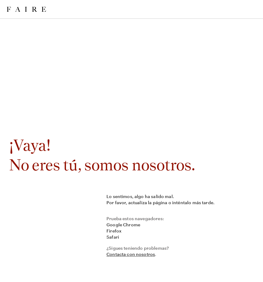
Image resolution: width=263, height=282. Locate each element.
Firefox (114, 230)
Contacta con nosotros (130, 254)
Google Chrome (123, 224)
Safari (112, 237)
